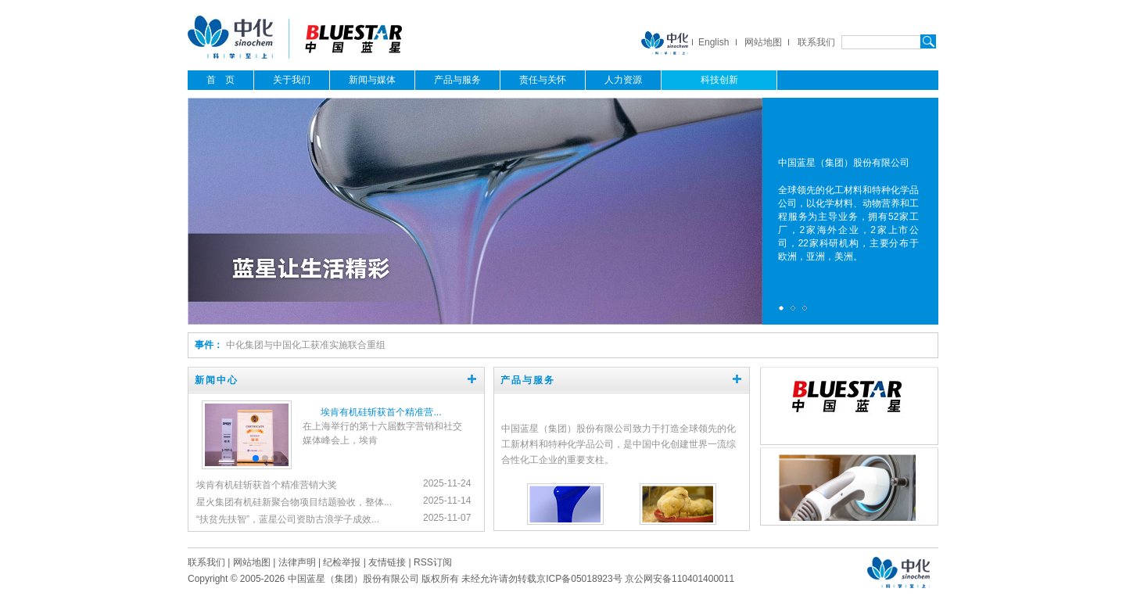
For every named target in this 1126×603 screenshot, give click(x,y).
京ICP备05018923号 (579, 578)
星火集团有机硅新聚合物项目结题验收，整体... (294, 502)
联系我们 (816, 42)
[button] (256, 458)
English (713, 42)
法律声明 (297, 562)
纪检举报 (341, 562)
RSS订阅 (433, 562)
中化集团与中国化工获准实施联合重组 (305, 344)
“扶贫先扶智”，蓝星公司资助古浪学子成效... (287, 519)
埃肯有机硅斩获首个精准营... (381, 412)
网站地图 (763, 42)
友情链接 (387, 562)
